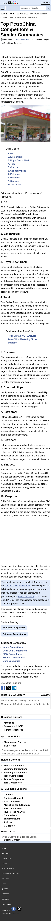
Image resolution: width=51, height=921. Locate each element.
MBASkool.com (14, 914)
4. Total (11, 164)
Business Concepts (14, 798)
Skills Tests (10, 746)
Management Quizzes (15, 742)
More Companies (11, 661)
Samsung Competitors (15, 772)
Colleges (5, 879)
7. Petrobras (14, 174)
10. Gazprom (14, 184)
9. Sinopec (13, 181)
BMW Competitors (12, 654)
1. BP (10, 153)
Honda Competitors (14, 765)
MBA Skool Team (23, 39)
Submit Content (12, 840)
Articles (8, 822)
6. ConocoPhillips (17, 171)
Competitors (10, 815)
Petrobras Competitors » (14, 634)
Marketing (9, 723)
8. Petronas (14, 178)
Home (4, 848)
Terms (4, 863)
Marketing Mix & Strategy (17, 805)
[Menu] (3, 8)
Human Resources (13, 730)
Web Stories (7, 904)
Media (4, 884)
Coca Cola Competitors (15, 651)
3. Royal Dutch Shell (18, 160)
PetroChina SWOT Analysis (22, 336)
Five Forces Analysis (15, 812)
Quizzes (5, 889)
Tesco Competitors (13, 776)
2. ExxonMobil (15, 157)
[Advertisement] (25, 50)
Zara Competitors (13, 783)
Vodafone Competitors (15, 769)
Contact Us (6, 858)
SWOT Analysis (12, 801)
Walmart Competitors (14, 657)
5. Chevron (13, 167)
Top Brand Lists (12, 819)
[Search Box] (33, 8)
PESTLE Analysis (13, 808)
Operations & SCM (13, 726)
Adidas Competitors (14, 779)
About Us (45, 695)
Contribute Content (10, 873)
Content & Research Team (17, 586)
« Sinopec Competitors (14, 628)
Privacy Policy (8, 868)
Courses (45, 2)
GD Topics (9, 826)
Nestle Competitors (13, 647)
